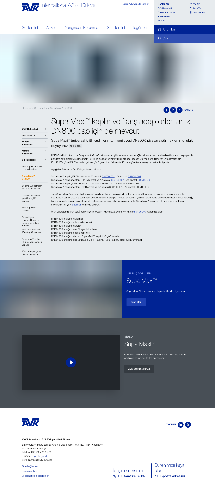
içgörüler (76, 204)
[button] (35, 129)
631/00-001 (108, 176)
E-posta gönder (40, 456)
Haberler (163, 4)
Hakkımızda (164, 16)
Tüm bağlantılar (30, 466)
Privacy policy (29, 471)
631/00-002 (134, 176)
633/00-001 (117, 180)
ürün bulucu (139, 211)
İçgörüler (140, 27)
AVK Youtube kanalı (139, 369)
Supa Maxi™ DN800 (61, 108)
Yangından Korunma (81, 27)
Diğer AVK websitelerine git (136, 3)
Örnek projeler (166, 12)
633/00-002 (144, 180)
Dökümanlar (165, 8)
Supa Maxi (136, 302)
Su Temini (30, 27)
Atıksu (51, 27)
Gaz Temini (116, 27)
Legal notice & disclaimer (35, 476)
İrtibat (161, 20)
